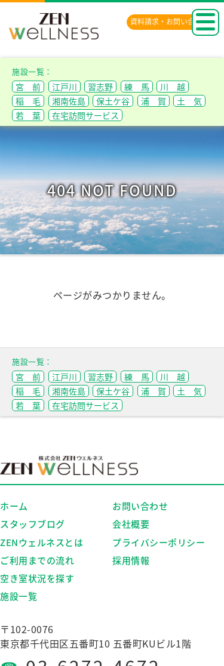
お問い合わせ (140, 506)
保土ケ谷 (113, 101)
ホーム (14, 506)
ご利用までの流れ (37, 560)
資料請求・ (169, 21)
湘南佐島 (68, 101)
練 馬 (136, 86)
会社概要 (130, 524)
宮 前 (28, 86)
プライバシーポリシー (158, 542)
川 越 (172, 86)
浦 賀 (153, 101)
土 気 (189, 101)
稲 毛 (28, 101)
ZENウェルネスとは (41, 542)
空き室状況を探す (37, 578)
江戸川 (64, 86)
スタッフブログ (32, 524)
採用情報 (130, 560)
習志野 (100, 86)
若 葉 (28, 115)
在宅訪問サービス (85, 115)
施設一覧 (18, 596)
